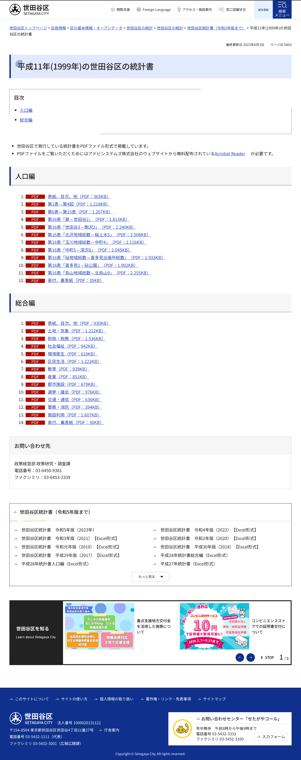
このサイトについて (32, 698)
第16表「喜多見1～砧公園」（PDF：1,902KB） (93, 264)
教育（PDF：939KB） (68, 368)
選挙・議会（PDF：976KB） (75, 391)
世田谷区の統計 (140, 27)
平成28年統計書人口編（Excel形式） (56, 563)
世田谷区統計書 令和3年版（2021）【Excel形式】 (70, 537)
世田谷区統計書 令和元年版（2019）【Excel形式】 (71, 546)
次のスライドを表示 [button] (254, 656)
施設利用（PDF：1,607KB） (74, 414)
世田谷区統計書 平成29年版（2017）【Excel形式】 (71, 554)
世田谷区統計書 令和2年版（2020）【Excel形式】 (209, 537)
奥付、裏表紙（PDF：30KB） (76, 421)
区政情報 (58, 27)
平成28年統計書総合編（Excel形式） (195, 554)
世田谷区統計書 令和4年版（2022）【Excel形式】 (209, 529)
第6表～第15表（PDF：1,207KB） (80, 211)
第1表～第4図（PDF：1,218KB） (79, 203)
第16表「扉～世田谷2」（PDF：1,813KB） (89, 218)
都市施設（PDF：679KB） (73, 383)
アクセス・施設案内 (197, 9)
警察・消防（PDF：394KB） (75, 406)
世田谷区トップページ (28, 27)
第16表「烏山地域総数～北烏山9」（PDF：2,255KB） (99, 272)
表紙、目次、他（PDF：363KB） (79, 195)
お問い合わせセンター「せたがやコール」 (241, 718)
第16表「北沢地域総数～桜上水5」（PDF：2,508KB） (99, 234)
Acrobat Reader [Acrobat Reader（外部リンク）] (230, 153)
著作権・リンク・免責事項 (168, 698)
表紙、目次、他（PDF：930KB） (79, 322)
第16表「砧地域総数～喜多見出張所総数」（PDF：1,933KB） (106, 256)
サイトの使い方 (74, 698)
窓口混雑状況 (236, 9)
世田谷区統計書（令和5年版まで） (216, 27)
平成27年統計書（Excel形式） (189, 563)
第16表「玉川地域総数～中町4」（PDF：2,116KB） (97, 241)
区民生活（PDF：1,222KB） (74, 360)
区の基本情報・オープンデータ (96, 27)
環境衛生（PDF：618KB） (73, 353)
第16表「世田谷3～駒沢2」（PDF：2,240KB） (92, 226)
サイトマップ (214, 698)
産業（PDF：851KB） (68, 376)
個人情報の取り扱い (117, 698)
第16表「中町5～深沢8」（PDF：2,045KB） (90, 249)
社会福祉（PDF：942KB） (73, 345)
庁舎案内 (111, 729)
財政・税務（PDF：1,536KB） (77, 338)
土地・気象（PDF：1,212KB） (77, 330)
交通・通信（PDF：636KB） (75, 399)
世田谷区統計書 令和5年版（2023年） (59, 529)
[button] (120, 9)
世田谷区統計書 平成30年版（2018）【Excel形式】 (210, 546)
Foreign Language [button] (157, 9)
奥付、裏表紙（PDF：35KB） (76, 279)
